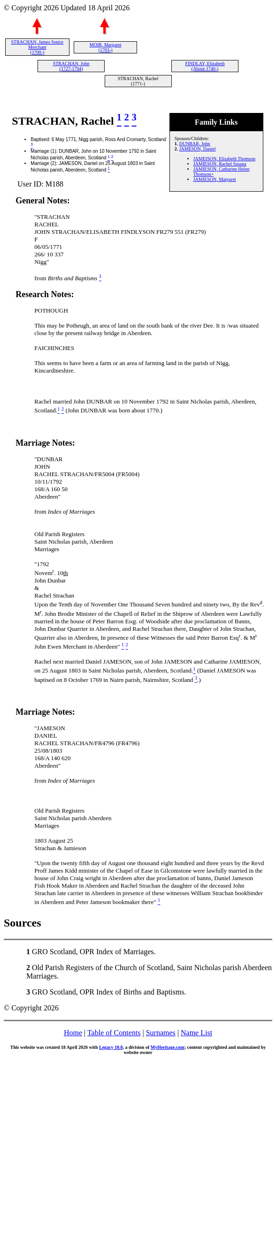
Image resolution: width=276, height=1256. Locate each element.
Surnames (161, 1033)
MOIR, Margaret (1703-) (106, 47)
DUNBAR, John (194, 143)
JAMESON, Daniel (197, 148)
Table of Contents (114, 1033)
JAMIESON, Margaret (214, 179)
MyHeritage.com (167, 1047)
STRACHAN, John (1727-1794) (71, 66)
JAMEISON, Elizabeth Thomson (224, 158)
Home (73, 1033)
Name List (196, 1033)
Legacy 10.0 (111, 1047)
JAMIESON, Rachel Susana (219, 163)
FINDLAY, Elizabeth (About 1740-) (204, 66)
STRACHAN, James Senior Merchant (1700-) (37, 47)
